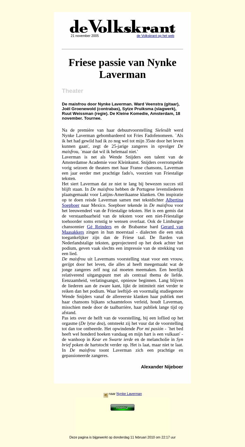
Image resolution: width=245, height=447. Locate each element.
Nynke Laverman (129, 394)
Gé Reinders (99, 226)
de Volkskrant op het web (155, 36)
